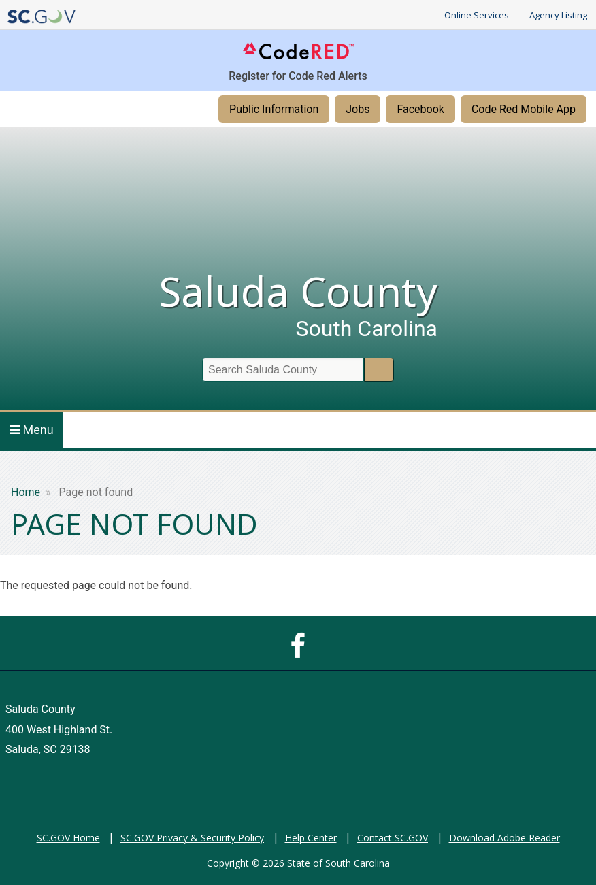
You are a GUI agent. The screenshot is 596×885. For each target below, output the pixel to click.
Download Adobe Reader (504, 837)
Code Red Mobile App (523, 109)
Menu (32, 429)
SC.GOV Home (68, 837)
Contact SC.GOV (392, 837)
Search (379, 370)
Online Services (476, 16)
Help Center (311, 837)
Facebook (420, 109)
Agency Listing (558, 16)
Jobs (357, 109)
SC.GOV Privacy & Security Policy (192, 837)
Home (25, 492)
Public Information (273, 109)
